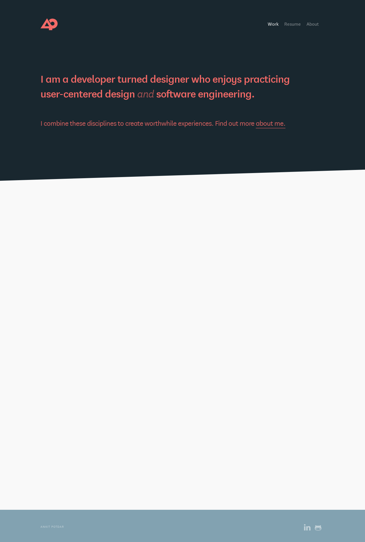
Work (273, 23)
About (313, 23)
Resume (292, 23)
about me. (270, 124)
